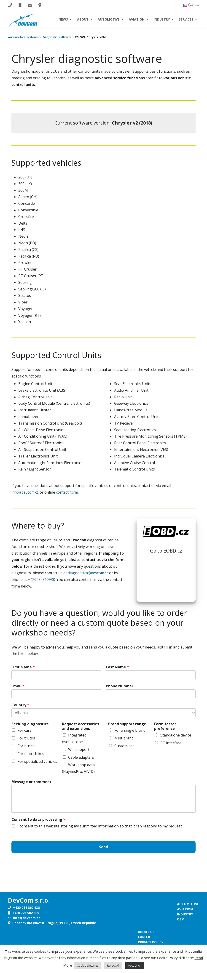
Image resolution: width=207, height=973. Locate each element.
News (63, 19)
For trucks (26, 738)
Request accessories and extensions (80, 726)
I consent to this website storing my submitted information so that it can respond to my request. (100, 826)
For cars (24, 730)
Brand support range (127, 724)
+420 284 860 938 (24, 907)
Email (17, 686)
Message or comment (31, 781)
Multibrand (124, 738)
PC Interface (170, 742)
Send (103, 846)
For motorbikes (31, 753)
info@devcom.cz (25, 492)
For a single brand (129, 730)
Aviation (137, 19)
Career (144, 937)
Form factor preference (165, 726)
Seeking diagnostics (29, 724)
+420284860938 (41, 579)
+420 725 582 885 (23, 913)
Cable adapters (81, 757)
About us (146, 932)
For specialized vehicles (37, 761)
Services (186, 19)
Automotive (109, 19)
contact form (67, 492)
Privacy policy (150, 942)
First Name (23, 667)
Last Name (117, 667)
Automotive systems (23, 37)
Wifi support (78, 749)
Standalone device (175, 735)
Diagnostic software (57, 37)
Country (20, 705)
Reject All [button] (113, 965)
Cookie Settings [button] (87, 965)
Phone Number (119, 686)
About (83, 19)
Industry (162, 19)
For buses (26, 745)
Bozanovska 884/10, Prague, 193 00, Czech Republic (52, 923)
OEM (180, 919)
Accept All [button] (134, 965)
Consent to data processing (38, 819)
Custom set (124, 745)
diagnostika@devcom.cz (88, 572)
